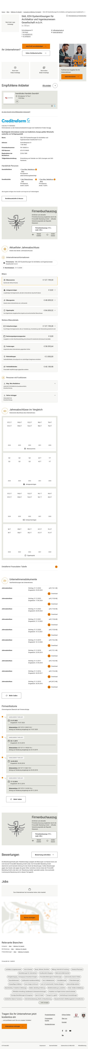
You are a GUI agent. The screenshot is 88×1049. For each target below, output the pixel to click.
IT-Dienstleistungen (74, 980)
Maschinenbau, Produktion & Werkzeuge (15, 988)
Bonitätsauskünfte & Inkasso (14, 198)
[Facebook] (62, 1031)
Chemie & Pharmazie (77, 969)
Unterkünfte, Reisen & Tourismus (13, 999)
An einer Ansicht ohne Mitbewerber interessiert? (16, 112)
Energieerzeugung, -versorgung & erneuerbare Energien (22, 976)
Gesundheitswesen (14, 980)
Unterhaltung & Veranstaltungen (68, 995)
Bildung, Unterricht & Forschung (60, 969)
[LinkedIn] (63, 1035)
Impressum (43, 1045)
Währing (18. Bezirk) (18, 946)
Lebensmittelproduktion (72, 984)
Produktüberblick (50, 1015)
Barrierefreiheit (53, 1045)
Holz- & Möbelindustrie (48, 980)
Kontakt (64, 1022)
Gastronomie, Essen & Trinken (72, 976)
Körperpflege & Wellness (15, 984)
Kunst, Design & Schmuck (31, 984)
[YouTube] (70, 1031)
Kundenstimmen (50, 1024)
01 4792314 (26, 36)
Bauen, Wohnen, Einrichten (42, 969)
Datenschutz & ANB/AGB (67, 1045)
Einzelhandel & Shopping (46, 973)
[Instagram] (66, 1031)
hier (50, 128)
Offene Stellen (66, 1015)
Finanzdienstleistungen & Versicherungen (51, 976)
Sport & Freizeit (39, 995)
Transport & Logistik (51, 995)
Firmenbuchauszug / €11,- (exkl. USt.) (43, 229)
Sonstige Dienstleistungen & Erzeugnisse (22, 995)
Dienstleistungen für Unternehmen (28, 973)
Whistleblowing (82, 1045)
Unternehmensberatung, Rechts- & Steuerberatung (38, 999)
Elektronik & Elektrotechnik (62, 973)
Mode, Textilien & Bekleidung (75, 988)
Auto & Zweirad (28, 969)
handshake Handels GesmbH (27, 93)
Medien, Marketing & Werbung (37, 988)
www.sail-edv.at (57, 32)
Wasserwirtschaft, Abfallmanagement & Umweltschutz (68, 999)
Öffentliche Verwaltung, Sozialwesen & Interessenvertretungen (29, 991)
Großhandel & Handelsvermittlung (31, 980)
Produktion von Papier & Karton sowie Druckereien (62, 991)
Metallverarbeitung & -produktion (56, 988)
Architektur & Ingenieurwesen (13, 969)
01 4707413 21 (27, 34)
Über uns (64, 1018)
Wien (10, 946)
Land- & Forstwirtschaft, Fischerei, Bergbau (52, 984)
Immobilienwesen (61, 980)
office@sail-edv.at (58, 30)
